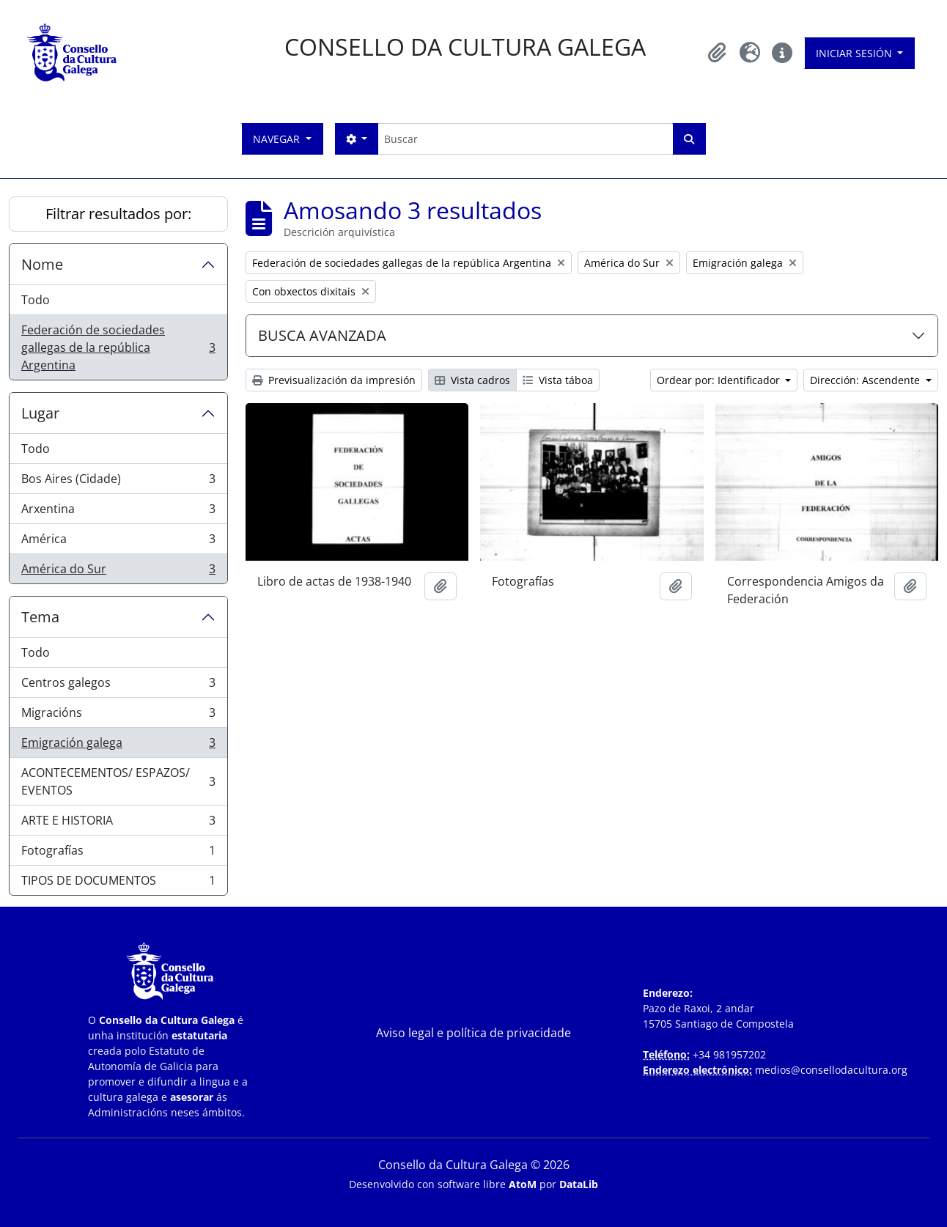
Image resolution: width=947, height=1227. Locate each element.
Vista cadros (472, 380)
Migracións (118, 716)
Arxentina (118, 512)
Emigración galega (118, 746)
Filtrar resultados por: (118, 214)
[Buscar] (525, 139)
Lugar (40, 413)
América (118, 542)
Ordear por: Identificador (720, 380)
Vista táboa (558, 380)
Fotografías (118, 853)
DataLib (578, 1184)
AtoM (523, 1184)
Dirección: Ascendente (866, 380)
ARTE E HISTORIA (118, 823)
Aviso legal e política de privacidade (473, 1033)
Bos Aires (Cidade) (118, 482)
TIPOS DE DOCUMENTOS (118, 883)
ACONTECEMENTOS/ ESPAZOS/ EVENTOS (118, 781)
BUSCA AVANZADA (322, 335)
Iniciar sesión (855, 53)
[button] (717, 53)
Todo (35, 300)
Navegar (278, 139)
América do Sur (118, 571)
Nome (42, 264)
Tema (40, 617)
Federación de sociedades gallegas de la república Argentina (118, 347)
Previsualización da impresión (334, 380)
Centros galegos (118, 686)
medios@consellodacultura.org (831, 1070)
